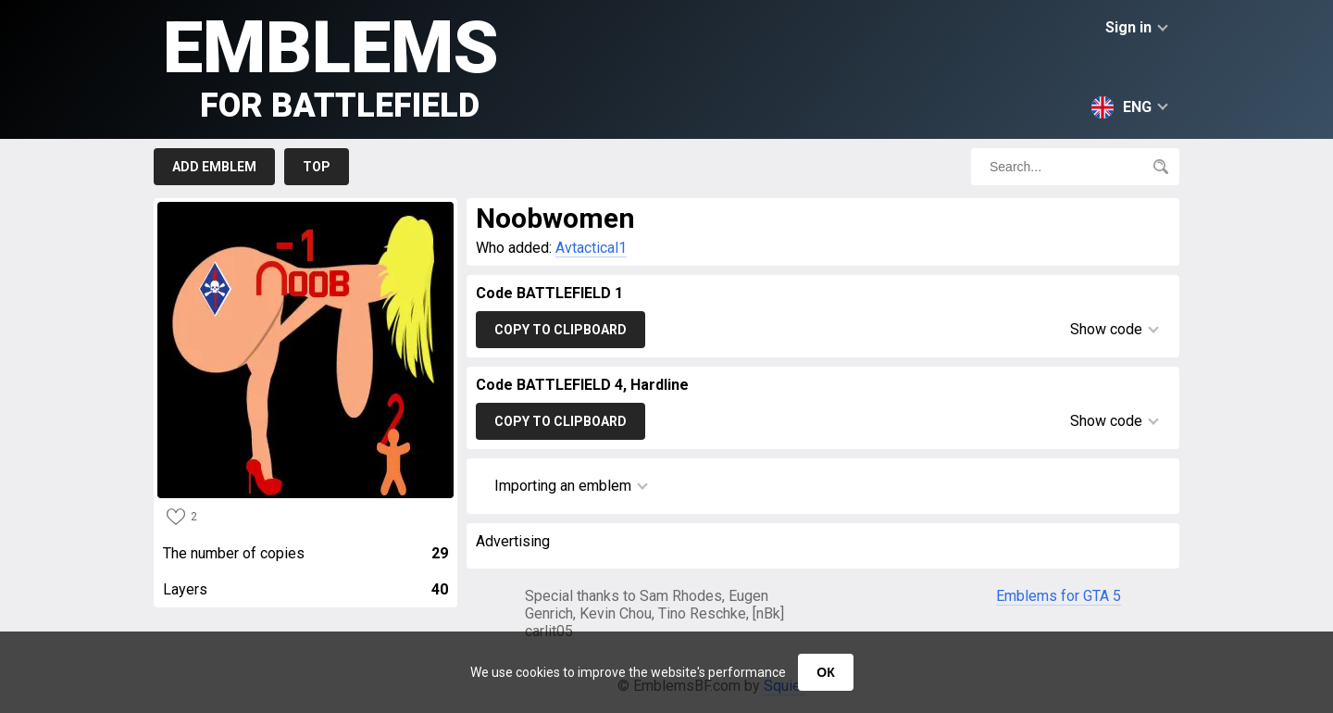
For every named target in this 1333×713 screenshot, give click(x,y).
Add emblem (214, 166)
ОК (825, 672)
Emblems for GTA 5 (1058, 596)
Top (316, 166)
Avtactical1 (591, 247)
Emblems (331, 65)
